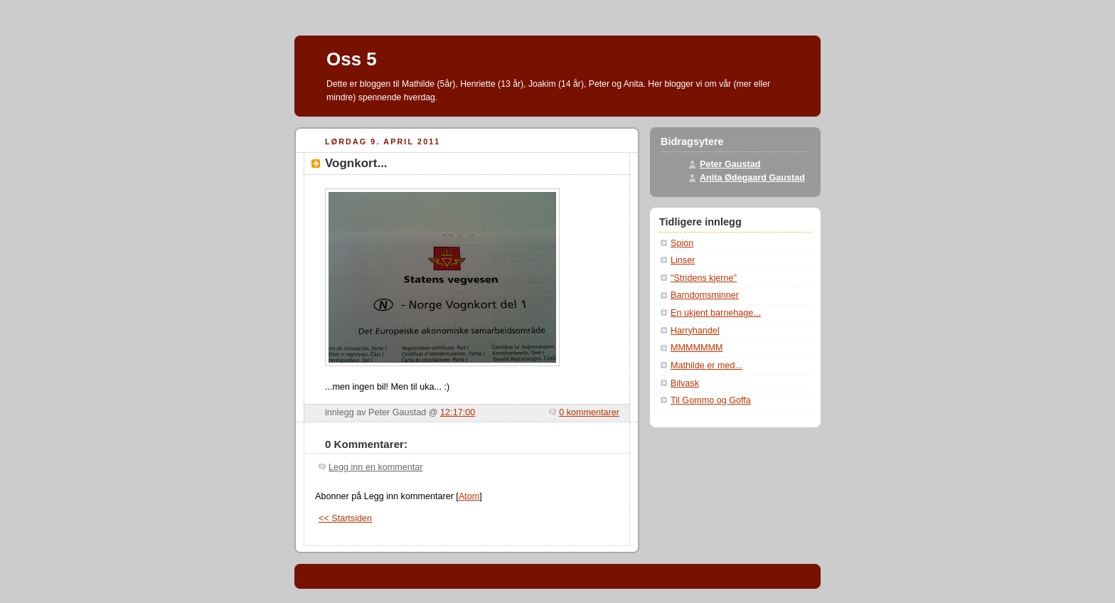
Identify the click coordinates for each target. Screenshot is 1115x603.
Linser (683, 260)
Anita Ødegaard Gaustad (752, 178)
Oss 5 (351, 59)
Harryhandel (695, 331)
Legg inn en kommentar (375, 467)
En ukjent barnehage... (716, 313)
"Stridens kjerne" (704, 278)
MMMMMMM (697, 348)
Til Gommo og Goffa (711, 400)
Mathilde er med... (706, 365)
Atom (469, 496)
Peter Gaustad (730, 164)
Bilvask (685, 383)
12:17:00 (457, 412)
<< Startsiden (345, 518)
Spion (682, 243)
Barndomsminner (705, 295)
